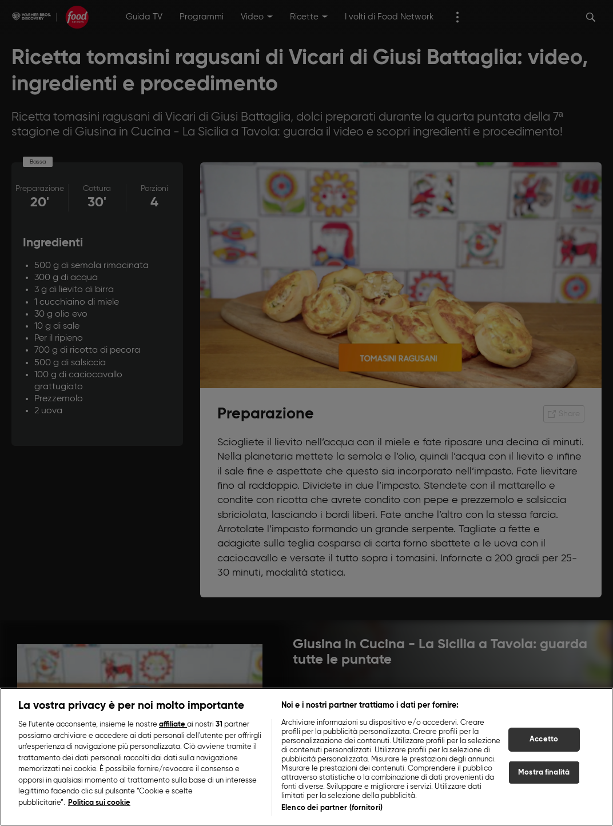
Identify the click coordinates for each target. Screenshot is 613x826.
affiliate (173, 724)
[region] (306, 757)
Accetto (544, 739)
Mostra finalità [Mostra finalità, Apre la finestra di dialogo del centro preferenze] (544, 772)
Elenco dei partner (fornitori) (332, 808)
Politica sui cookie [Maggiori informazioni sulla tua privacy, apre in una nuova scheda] (99, 803)
